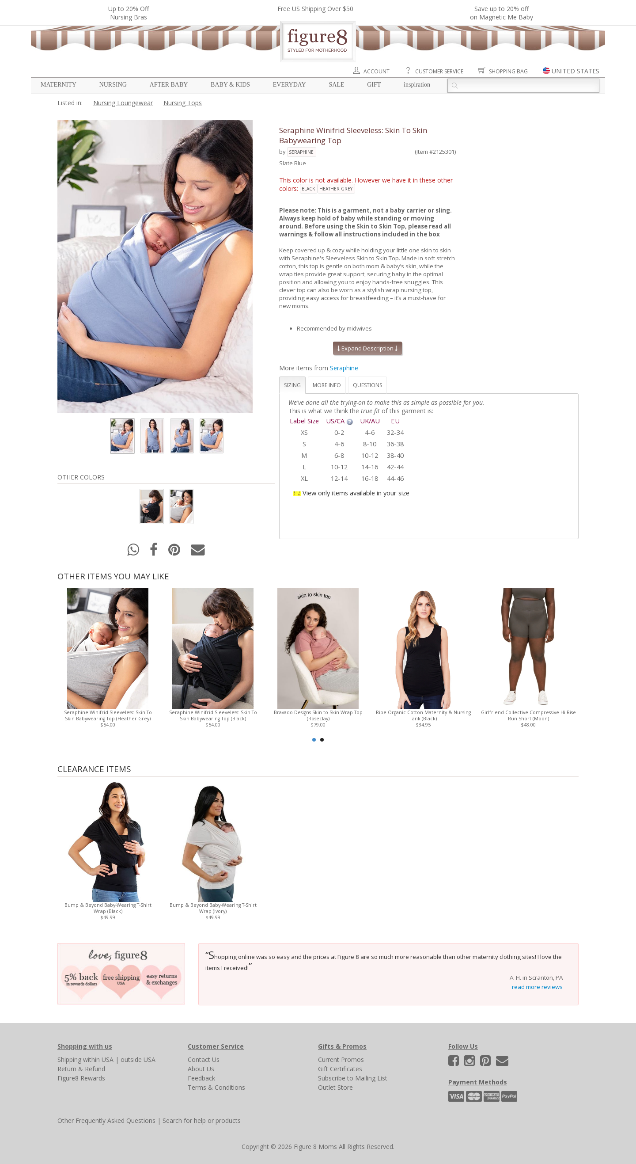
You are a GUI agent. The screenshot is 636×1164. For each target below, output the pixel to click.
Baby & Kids (230, 84)
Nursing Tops (182, 103)
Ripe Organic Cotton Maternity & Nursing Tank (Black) (423, 715)
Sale (336, 84)
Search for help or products (202, 1120)
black (308, 189)
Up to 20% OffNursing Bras (128, 12)
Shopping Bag (508, 71)
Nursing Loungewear (123, 103)
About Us (201, 1069)
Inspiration (417, 84)
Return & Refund (81, 1069)
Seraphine (301, 152)
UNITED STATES (575, 71)
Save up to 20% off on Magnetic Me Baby (501, 12)
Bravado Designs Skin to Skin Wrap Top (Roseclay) (318, 715)
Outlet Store (335, 1087)
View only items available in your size (356, 492)
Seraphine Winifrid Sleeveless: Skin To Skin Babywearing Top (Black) (213, 715)
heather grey (335, 189)
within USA (98, 1059)
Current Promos (341, 1059)
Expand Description (367, 348)
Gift (374, 84)
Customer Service (439, 71)
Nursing (113, 84)
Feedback (201, 1078)
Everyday (289, 84)
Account (376, 71)
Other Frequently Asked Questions (106, 1120)
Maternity (58, 84)
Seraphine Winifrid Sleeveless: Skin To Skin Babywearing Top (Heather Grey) (108, 715)
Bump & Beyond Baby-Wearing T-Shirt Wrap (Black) (107, 908)
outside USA (138, 1059)
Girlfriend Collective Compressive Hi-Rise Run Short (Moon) (528, 715)
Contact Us (204, 1059)
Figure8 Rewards (81, 1078)
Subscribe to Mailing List (352, 1078)
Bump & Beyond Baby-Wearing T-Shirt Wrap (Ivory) (213, 908)
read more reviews (537, 987)
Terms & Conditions (216, 1087)
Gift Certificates (340, 1069)
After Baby (169, 84)
